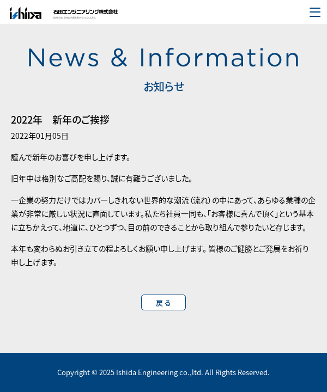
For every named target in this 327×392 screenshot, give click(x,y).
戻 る (163, 302)
